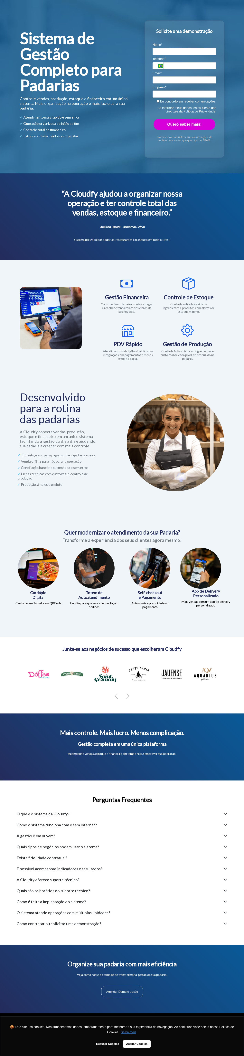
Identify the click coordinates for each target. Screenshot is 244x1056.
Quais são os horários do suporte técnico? (53, 890)
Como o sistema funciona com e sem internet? (57, 824)
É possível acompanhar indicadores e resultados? (59, 868)
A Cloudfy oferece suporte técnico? (48, 879)
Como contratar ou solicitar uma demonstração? (59, 923)
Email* (157, 73)
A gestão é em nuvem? (36, 835)
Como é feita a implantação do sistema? (51, 901)
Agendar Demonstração (122, 991)
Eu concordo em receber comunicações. (186, 101)
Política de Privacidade (199, 111)
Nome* (157, 44)
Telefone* (159, 59)
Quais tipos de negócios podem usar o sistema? (58, 846)
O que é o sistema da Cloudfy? (43, 813)
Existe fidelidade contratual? (42, 857)
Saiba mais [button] (128, 1032)
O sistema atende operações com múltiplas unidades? (63, 912)
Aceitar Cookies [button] (136, 1043)
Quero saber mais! (184, 124)
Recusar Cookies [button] (107, 1043)
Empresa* (159, 87)
